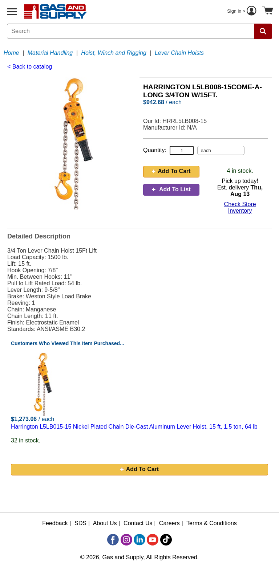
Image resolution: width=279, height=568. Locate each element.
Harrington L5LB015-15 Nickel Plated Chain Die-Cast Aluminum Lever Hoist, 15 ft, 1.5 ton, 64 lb (134, 427)
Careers (169, 523)
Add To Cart (171, 171)
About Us (105, 523)
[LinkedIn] (139, 539)
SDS (80, 523)
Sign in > (242, 11)
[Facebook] (113, 539)
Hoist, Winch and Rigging (113, 53)
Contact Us (138, 523)
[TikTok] (166, 539)
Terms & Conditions (211, 523)
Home (11, 53)
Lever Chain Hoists (179, 53)
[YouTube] (152, 539)
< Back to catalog (29, 67)
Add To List (171, 189)
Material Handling (50, 53)
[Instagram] (126, 539)
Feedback (55, 523)
